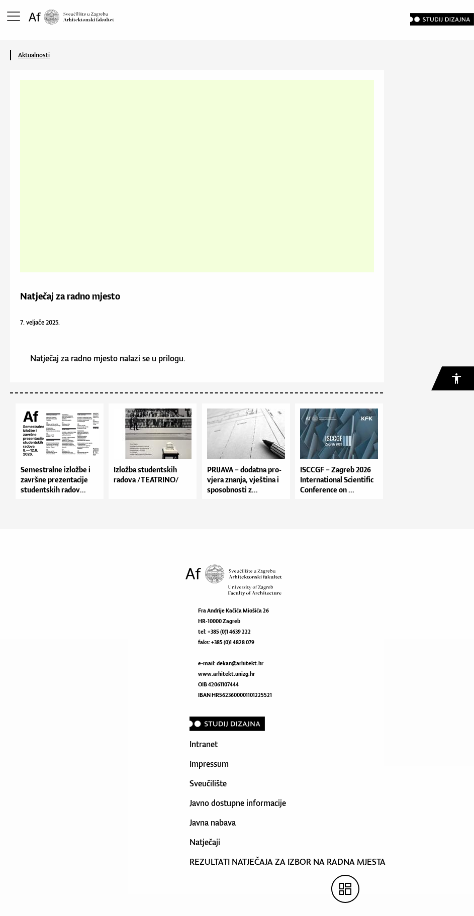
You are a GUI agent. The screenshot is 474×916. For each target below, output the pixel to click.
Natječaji (204, 842)
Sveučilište (208, 783)
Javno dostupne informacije (237, 802)
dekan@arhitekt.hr (240, 663)
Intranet (203, 744)
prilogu (170, 358)
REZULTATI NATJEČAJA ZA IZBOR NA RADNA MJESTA (287, 861)
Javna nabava (212, 822)
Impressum (209, 763)
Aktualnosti (34, 55)
